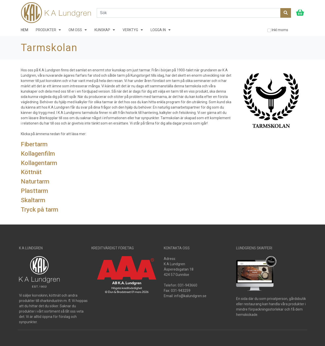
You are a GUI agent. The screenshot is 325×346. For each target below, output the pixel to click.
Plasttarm (34, 190)
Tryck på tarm (39, 209)
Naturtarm (35, 181)
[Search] (189, 13)
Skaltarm (33, 200)
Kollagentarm (39, 163)
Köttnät (31, 172)
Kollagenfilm (38, 153)
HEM (24, 30)
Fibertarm (34, 144)
